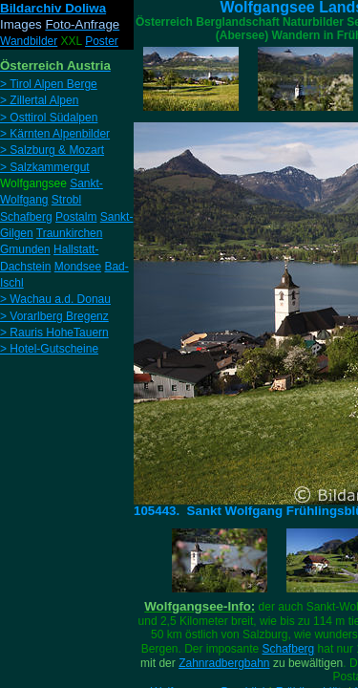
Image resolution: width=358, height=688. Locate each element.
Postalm (75, 217)
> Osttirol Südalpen (48, 117)
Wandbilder (28, 41)
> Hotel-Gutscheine (49, 348)
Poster (101, 41)
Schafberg (289, 649)
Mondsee (77, 266)
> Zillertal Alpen (39, 100)
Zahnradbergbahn (224, 663)
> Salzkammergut (45, 167)
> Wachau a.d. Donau (55, 299)
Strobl (66, 199)
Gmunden (25, 249)
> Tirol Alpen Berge (48, 84)
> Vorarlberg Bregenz (54, 316)
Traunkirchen (69, 233)
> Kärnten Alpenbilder (55, 133)
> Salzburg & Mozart (52, 150)
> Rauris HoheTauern (54, 332)
